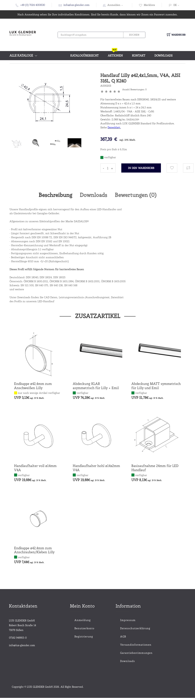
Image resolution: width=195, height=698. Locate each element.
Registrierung (83, 636)
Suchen (134, 34)
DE (175, 4)
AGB (123, 636)
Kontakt (138, 55)
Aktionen (115, 54)
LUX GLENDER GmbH (40, 686)
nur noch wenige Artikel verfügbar (39, 393)
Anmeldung (82, 620)
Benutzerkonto (84, 628)
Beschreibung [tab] (54, 195)
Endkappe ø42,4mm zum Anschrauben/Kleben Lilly (34, 550)
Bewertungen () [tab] (137, 195)
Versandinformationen (128, 644)
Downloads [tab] (93, 195)
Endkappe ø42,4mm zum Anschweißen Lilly (33, 386)
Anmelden (116, 4)
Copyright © (19, 686)
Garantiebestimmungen (128, 653)
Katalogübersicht (84, 55)
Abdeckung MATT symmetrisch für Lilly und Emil (156, 386)
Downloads (163, 55)
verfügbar (82, 393)
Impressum (128, 620)
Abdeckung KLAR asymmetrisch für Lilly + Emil (96, 386)
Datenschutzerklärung (128, 628)
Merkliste (147, 4)
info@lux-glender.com (76, 4)
